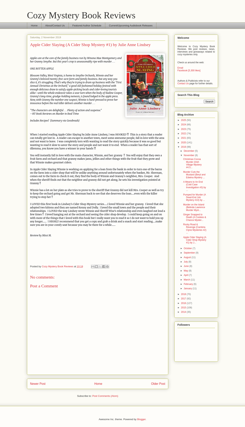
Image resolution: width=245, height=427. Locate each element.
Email (180, 67)
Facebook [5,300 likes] (188, 70)
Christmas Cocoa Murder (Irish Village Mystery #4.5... (192, 163)
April (186, 275)
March (187, 279)
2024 (184, 124)
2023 (184, 129)
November (189, 155)
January (188, 288)
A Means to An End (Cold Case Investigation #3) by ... (194, 186)
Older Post (158, 383)
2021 (184, 138)
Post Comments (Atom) (105, 396)
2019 (184, 147)
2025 (184, 120)
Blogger (141, 419)
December (189, 151)
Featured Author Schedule (86, 25)
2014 (184, 312)
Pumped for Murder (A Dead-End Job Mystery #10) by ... (194, 197)
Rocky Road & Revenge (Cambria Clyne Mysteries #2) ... (194, 228)
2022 (184, 133)
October (188, 248)
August (188, 257)
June (186, 266)
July (186, 261)
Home (34, 25)
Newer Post (38, 383)
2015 (184, 307)
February (189, 284)
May (186, 270)
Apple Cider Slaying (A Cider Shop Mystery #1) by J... (194, 240)
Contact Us (183, 83)
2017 (184, 298)
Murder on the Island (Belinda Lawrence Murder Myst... (194, 207)
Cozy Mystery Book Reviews (81, 15)
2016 (184, 303)
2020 (184, 142)
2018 (184, 294)
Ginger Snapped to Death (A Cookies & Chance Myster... (194, 217)
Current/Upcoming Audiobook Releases (131, 25)
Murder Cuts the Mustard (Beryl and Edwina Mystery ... (194, 175)
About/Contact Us (55, 25)
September (190, 252)
